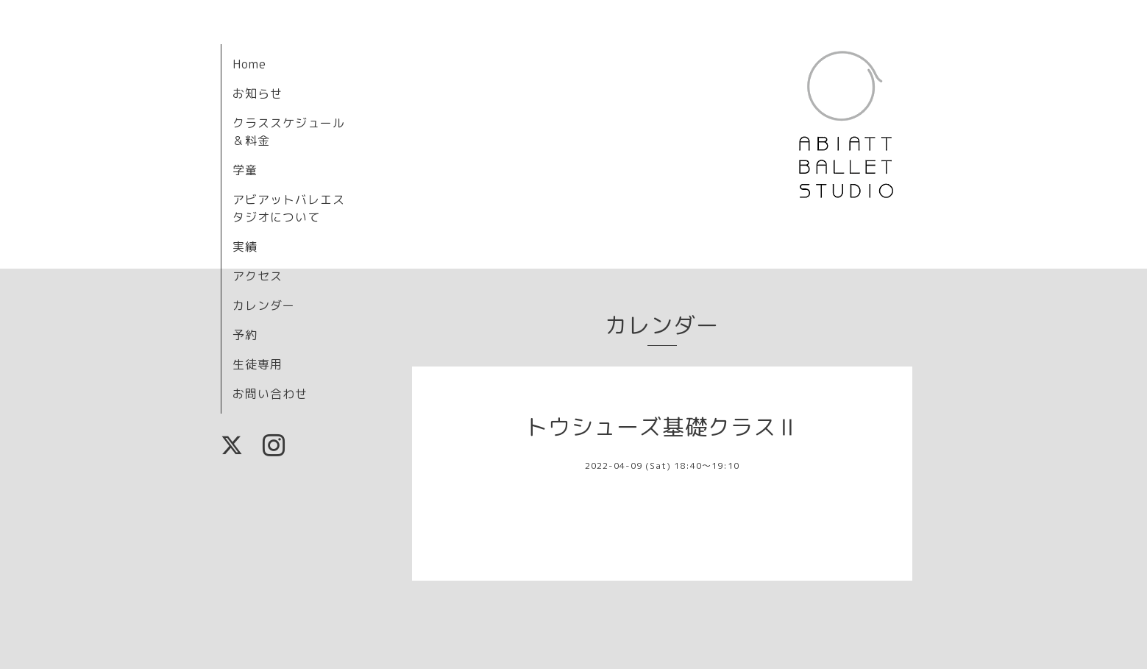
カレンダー (263, 305)
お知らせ (257, 93)
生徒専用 (257, 364)
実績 (245, 246)
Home (249, 64)
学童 (245, 170)
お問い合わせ (270, 394)
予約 (245, 335)
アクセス (257, 276)
